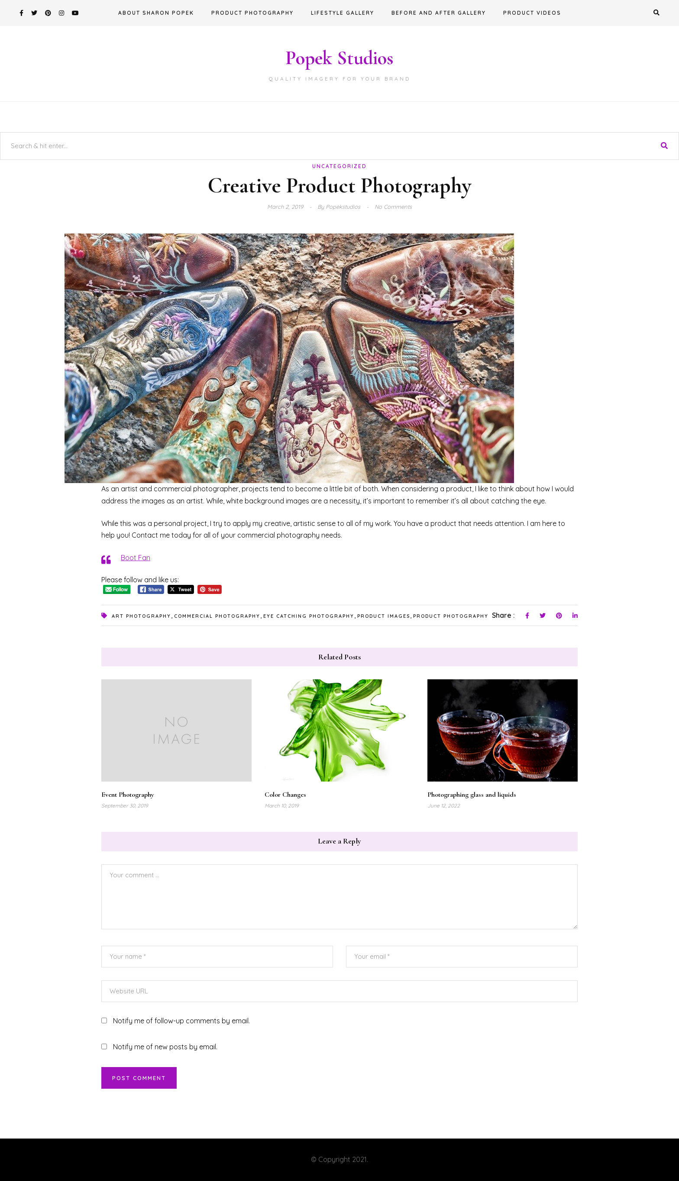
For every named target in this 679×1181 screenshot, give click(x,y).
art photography (141, 616)
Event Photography (127, 794)
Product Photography (252, 13)
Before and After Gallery (438, 13)
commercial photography (217, 616)
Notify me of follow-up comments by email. (181, 1020)
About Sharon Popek (156, 13)
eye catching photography (308, 616)
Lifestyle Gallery (342, 13)
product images (383, 616)
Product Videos (532, 13)
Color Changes (285, 794)
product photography (450, 616)
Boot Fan (135, 557)
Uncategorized (339, 166)
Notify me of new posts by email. (165, 1046)
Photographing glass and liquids (471, 794)
